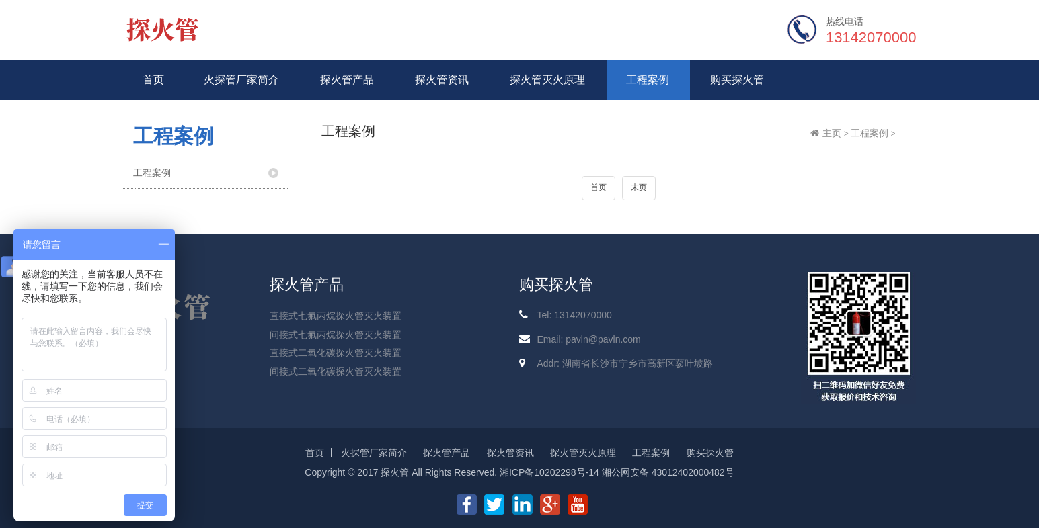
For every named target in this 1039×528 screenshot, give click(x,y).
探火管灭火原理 (547, 79)
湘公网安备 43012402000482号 (668, 472)
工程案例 (647, 79)
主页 (831, 133)
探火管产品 (347, 79)
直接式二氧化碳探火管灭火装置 (335, 352)
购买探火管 (737, 79)
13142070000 (871, 37)
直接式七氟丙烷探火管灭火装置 (335, 315)
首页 (153, 79)
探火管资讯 (442, 79)
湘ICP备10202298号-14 (549, 472)
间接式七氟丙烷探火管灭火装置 (335, 334)
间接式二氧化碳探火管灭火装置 (335, 371)
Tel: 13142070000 (574, 315)
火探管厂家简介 (241, 79)
